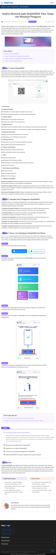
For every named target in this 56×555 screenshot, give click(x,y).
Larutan (8, 6)
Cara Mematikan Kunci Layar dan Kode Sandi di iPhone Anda (19, 418)
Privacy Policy (39, 554)
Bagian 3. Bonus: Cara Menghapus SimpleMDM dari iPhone (19, 58)
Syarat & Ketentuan (15, 551)
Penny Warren (15, 503)
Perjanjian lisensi (26, 551)
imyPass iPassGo (5, 236)
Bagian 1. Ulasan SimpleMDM (12, 53)
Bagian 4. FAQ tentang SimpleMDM (13, 61)
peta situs (33, 551)
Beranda (3, 6)
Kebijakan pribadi (5, 551)
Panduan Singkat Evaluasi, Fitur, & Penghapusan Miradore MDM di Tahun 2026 (14, 491)
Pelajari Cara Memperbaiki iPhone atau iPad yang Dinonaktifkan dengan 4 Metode (24, 420)
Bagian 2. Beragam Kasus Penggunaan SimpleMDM (17, 56)
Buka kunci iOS (14, 6)
